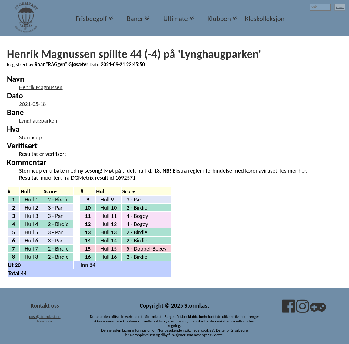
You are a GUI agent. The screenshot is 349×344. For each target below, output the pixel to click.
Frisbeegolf (91, 18)
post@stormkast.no (45, 316)
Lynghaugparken (38, 120)
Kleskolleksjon (264, 18)
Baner (135, 18)
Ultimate (175, 18)
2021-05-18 (32, 103)
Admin (340, 7)
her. (302, 170)
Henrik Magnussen (41, 87)
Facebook (44, 321)
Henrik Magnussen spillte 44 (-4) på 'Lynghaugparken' (134, 54)
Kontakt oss (45, 305)
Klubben (219, 18)
